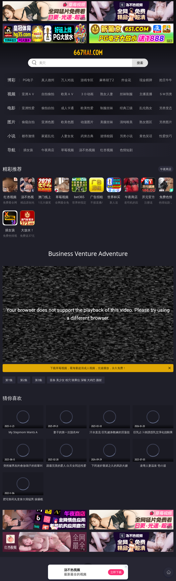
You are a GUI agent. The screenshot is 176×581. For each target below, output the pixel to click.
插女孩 (28, 150)
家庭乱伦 (47, 136)
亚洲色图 (47, 122)
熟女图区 (145, 122)
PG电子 (28, 80)
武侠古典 (87, 136)
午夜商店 (47, 150)
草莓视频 (67, 150)
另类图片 (165, 122)
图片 (11, 122)
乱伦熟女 (145, 108)
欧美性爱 (87, 108)
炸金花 (126, 80)
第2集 (23, 380)
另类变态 (165, 108)
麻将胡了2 (106, 80)
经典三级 (126, 108)
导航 (11, 150)
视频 (11, 94)
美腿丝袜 (106, 122)
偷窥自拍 (28, 122)
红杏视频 (106, 150)
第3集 (38, 380)
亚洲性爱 (28, 108)
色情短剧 (126, 150)
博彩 (11, 80)
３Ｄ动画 (87, 94)
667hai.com (88, 53)
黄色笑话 (145, 136)
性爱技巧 (165, 136)
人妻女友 (67, 136)
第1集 (9, 380)
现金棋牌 (145, 80)
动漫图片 (87, 122)
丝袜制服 (126, 94)
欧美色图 (67, 122)
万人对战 (67, 80)
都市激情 (28, 136)
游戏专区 (87, 80)
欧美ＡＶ (67, 94)
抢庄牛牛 (165, 80)
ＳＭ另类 (165, 94)
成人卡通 (67, 108)
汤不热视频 (87, 150)
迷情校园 (106, 136)
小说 (11, 136)
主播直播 (145, 94)
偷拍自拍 (47, 108)
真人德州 (47, 80)
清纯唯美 (126, 122)
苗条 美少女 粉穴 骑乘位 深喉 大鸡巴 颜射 (76, 380)
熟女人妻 (106, 94)
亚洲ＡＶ (28, 94)
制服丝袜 (106, 108)
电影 (11, 108)
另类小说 (126, 136)
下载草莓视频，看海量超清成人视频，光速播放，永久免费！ (110, 368)
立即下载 (116, 572)
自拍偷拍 (47, 94)
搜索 (140, 63)
